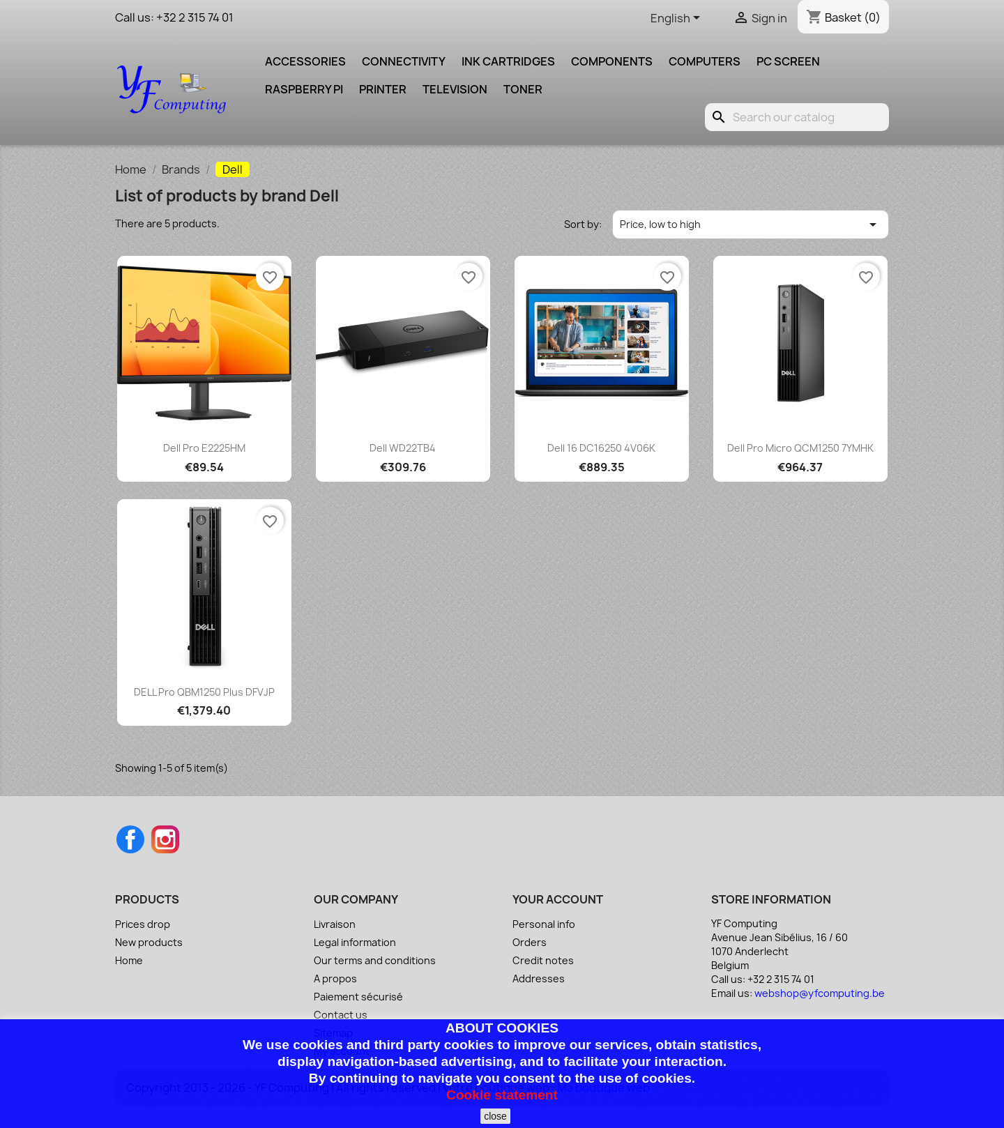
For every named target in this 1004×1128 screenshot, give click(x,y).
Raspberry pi (304, 89)
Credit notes (543, 960)
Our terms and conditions (375, 960)
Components (612, 61)
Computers (704, 61)
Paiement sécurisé (358, 996)
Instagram (165, 839)
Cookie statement (502, 1095)
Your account (557, 899)
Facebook (130, 839)
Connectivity (404, 61)
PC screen (788, 61)
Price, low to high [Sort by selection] (751, 224)
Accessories (305, 61)
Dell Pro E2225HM (204, 448)
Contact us (340, 1014)
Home (129, 960)
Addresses (538, 978)
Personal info (543, 924)
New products (149, 942)
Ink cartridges (508, 61)
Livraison (335, 924)
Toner (522, 89)
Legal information (355, 942)
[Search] (797, 117)
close (495, 1116)
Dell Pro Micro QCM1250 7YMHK (800, 448)
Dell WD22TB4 (403, 448)
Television (455, 89)
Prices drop (142, 924)
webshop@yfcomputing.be (819, 993)
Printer (382, 89)
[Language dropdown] (678, 18)
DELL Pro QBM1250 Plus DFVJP (204, 692)
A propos (335, 978)
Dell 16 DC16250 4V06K (601, 448)
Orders (529, 942)
